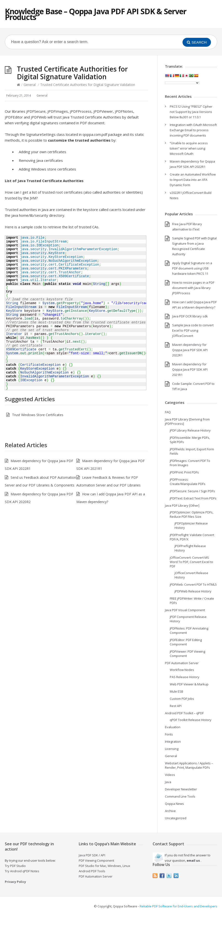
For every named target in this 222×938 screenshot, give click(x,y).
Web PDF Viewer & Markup (189, 684)
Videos (170, 775)
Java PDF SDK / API (92, 855)
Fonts (169, 734)
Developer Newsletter (181, 789)
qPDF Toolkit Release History (190, 720)
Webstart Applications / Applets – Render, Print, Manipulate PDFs (189, 765)
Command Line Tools (180, 796)
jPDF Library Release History (190, 430)
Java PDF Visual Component (185, 610)
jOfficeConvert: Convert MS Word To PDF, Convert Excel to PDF (191, 561)
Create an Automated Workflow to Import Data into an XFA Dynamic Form (193, 179)
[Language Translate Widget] (182, 83)
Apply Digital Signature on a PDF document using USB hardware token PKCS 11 (192, 268)
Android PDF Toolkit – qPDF (184, 713)
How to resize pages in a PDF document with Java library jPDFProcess (193, 287)
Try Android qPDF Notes (22, 871)
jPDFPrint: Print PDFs (184, 472)
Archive (170, 811)
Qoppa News (174, 803)
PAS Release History (184, 677)
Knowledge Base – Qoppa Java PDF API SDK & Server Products (95, 14)
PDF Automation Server (182, 663)
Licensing (171, 749)
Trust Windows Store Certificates (37, 415)
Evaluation (172, 727)
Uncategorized (175, 818)
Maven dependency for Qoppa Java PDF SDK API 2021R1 (190, 369)
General (30, 84)
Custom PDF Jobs (182, 698)
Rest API (176, 706)
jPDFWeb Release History (193, 591)
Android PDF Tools (92, 871)
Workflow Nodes (182, 670)
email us (193, 860)
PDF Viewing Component (96, 860)
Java (168, 782)
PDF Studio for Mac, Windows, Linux (104, 866)
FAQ (168, 412)
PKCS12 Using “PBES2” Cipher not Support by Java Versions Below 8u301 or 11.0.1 (191, 111)
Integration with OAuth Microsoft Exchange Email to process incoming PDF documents (193, 130)
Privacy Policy (15, 881)
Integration (173, 741)
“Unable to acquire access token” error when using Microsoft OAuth (189, 148)
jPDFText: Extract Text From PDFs (193, 498)
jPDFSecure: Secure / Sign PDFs (192, 491)
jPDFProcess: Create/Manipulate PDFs (187, 481)
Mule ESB (176, 691)
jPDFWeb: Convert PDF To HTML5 (193, 584)
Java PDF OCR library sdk (190, 316)
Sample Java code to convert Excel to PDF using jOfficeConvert (193, 330)
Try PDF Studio (15, 866)
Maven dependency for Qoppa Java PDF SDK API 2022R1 (190, 349)
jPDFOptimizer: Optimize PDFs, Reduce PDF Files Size (191, 514)
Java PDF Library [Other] (182, 505)
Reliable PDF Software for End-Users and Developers (178, 906)
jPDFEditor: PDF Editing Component (186, 642)
